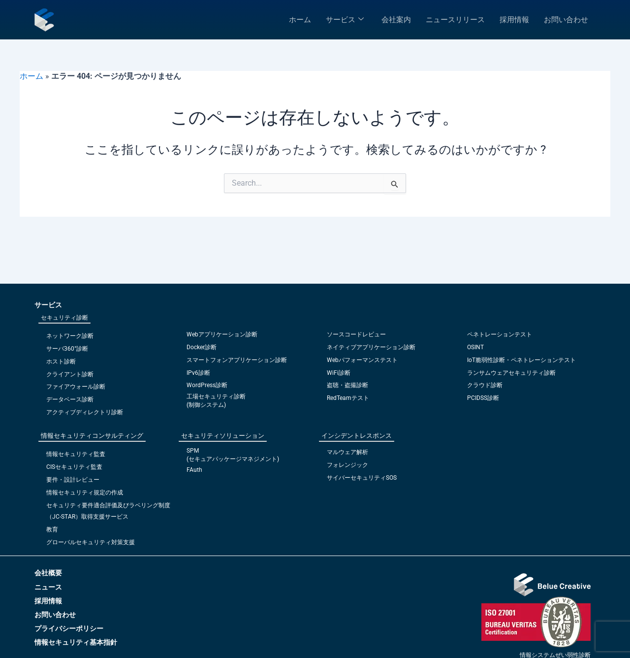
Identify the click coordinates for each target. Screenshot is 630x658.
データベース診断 (70, 402)
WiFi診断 (338, 375)
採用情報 (514, 19)
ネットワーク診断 (70, 339)
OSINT (475, 350)
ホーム (300, 19)
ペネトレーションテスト (499, 338)
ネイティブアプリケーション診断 (371, 350)
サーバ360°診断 (67, 352)
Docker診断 (202, 350)
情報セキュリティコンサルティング (92, 437)
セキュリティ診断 (64, 321)
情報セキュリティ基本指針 (75, 642)
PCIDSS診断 (483, 400)
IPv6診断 (198, 375)
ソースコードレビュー (356, 338)
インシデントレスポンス (356, 437)
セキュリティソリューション (222, 437)
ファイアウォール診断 (75, 389)
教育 (52, 529)
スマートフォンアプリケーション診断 (237, 363)
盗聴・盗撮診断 (347, 388)
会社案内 (396, 19)
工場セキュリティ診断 (216, 399)
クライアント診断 (70, 377)
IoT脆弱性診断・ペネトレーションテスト (521, 363)
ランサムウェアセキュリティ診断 (511, 375)
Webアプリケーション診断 (222, 338)
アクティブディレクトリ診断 (84, 414)
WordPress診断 (207, 388)
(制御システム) (206, 407)
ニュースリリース (455, 19)
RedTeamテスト (348, 400)
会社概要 (48, 573)
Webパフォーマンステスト (362, 363)
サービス (345, 19)
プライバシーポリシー (68, 628)
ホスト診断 (61, 364)
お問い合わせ (566, 19)
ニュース (48, 587)
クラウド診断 (485, 388)
